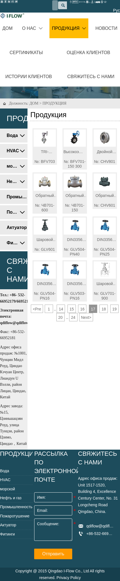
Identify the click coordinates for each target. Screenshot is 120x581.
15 (71, 309)
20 (60, 317)
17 (93, 309)
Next (86, 317)
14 (61, 309)
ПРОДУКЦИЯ (54, 103)
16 (82, 309)
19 (114, 309)
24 (73, 317)
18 (104, 309)
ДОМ (33, 103)
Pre (37, 309)
